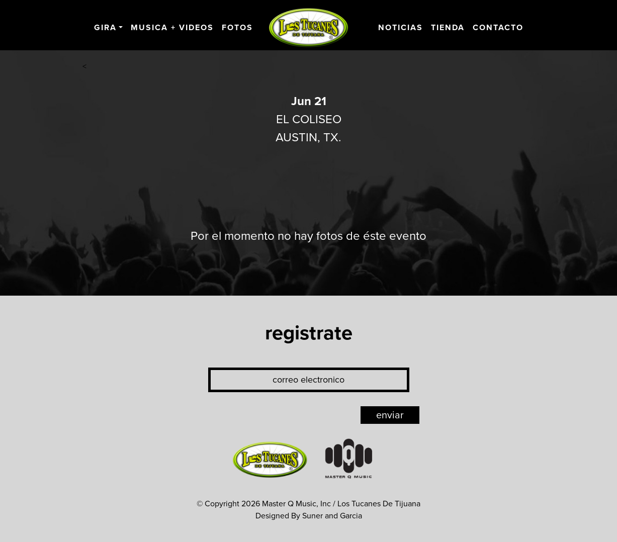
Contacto (498, 28)
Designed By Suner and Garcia (308, 516)
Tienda (448, 28)
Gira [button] (105, 28)
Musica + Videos (172, 28)
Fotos (237, 28)
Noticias (400, 28)
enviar (390, 415)
